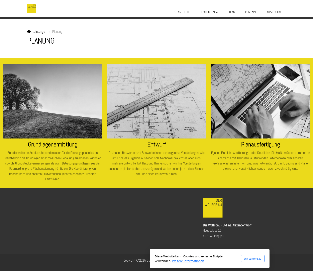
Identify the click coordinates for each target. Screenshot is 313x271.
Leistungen (40, 31)
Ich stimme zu (199, 258)
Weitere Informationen (135, 261)
